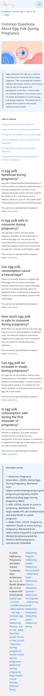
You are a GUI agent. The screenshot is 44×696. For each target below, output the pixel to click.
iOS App (15, 612)
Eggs (6, 15)
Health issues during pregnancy (16, 658)
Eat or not (31, 11)
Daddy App (15, 598)
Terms (12, 619)
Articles (13, 682)
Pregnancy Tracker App (12, 11)
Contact (15, 601)
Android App (16, 616)
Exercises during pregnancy (15, 647)
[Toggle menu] (39, 4)
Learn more (12, 211)
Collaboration (18, 605)
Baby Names (18, 609)
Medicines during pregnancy (15, 668)
